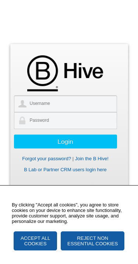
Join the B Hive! (92, 158)
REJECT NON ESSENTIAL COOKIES (92, 240)
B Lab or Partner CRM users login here (65, 169)
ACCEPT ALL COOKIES (35, 240)
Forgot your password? (46, 158)
